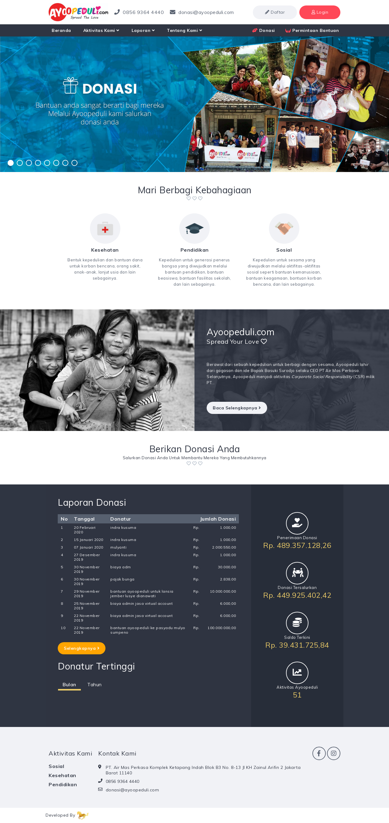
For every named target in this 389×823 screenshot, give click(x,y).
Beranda (61, 30)
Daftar (275, 12)
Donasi (263, 30)
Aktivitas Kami (101, 30)
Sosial (56, 766)
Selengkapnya (81, 648)
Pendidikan (63, 784)
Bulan (69, 684)
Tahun (94, 684)
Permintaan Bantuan (312, 30)
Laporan (143, 30)
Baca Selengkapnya (237, 408)
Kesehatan (62, 775)
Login (320, 12)
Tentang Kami (184, 30)
